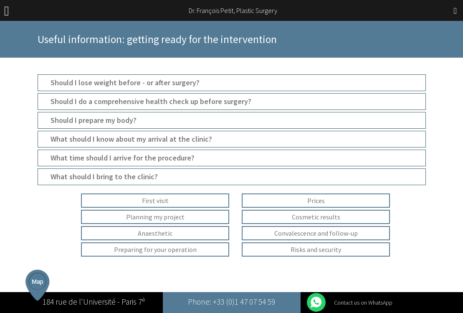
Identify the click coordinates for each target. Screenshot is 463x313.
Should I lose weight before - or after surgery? (125, 83)
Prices (316, 200)
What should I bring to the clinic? (104, 177)
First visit (155, 200)
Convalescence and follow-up (316, 233)
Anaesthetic (155, 233)
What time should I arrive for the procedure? (123, 158)
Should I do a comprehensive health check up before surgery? (151, 101)
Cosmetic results (316, 217)
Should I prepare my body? (94, 120)
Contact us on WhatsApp (363, 302)
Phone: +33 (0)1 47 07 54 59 (231, 303)
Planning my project (155, 217)
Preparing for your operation (155, 249)
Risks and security (316, 249)
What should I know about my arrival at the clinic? (131, 139)
